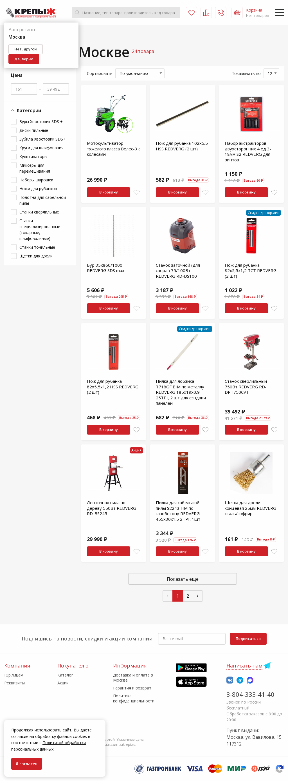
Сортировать (99, 73)
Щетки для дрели (36, 256)
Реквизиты (14, 683)
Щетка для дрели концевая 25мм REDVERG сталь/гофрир (250, 508)
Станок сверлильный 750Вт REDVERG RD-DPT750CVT (246, 386)
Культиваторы (33, 156)
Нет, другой (25, 49)
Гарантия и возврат (132, 688)
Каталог (65, 675)
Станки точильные (37, 247)
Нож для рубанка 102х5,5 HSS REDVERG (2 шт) (182, 146)
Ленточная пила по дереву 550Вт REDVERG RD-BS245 (111, 508)
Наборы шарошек (36, 180)
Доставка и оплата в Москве (133, 677)
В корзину (108, 192)
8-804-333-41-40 (250, 694)
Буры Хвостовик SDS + (41, 121)
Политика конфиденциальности (133, 698)
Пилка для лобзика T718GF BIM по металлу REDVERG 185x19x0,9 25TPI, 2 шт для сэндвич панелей (181, 392)
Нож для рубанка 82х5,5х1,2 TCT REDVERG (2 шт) (250, 270)
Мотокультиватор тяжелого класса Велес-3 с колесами (113, 148)
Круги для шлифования (41, 147)
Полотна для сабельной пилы (42, 200)
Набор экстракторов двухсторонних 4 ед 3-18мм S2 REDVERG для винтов (248, 151)
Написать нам (244, 665)
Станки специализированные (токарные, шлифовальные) (39, 229)
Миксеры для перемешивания (34, 168)
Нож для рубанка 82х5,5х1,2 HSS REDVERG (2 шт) (112, 386)
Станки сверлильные (39, 212)
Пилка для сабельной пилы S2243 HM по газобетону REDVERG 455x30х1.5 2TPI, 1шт (178, 511)
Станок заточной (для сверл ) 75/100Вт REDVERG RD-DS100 (178, 270)
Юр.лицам (13, 675)
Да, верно (23, 58)
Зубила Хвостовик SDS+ (42, 139)
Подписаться (248, 638)
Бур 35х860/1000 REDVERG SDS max (105, 267)
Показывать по (246, 73)
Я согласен (26, 763)
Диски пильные (33, 130)
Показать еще (183, 579)
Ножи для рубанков (38, 188)
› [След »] (198, 595)
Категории (26, 111)
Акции (63, 683)
